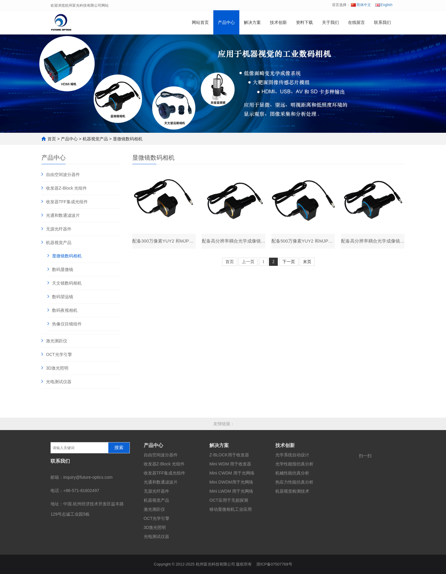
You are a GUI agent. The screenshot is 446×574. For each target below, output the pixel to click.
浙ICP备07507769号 (274, 564)
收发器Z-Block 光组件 (66, 188)
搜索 (118, 447)
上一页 (248, 262)
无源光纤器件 (58, 229)
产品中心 (226, 22)
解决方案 (252, 22)
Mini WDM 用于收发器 (230, 463)
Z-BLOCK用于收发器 (229, 454)
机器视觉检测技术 (292, 491)
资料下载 (304, 22)
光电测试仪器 (58, 381)
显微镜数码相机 (128, 138)
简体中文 (361, 5)
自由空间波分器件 (63, 174)
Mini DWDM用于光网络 (231, 482)
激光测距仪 (56, 340)
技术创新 (278, 22)
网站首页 (200, 22)
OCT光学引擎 (59, 354)
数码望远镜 (62, 296)
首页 (52, 138)
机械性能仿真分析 (292, 473)
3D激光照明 (57, 368)
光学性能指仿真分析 (294, 463)
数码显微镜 (62, 269)
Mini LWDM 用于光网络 (231, 491)
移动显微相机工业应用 (230, 509)
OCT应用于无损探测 (228, 500)
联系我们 (382, 22)
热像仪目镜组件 (67, 323)
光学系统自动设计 (292, 454)
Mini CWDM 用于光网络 (231, 473)
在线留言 (356, 22)
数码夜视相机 (64, 310)
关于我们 (330, 22)
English (383, 5)
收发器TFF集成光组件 (67, 201)
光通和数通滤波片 (63, 215)
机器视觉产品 (95, 138)
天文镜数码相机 (67, 283)
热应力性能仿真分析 (294, 482)
